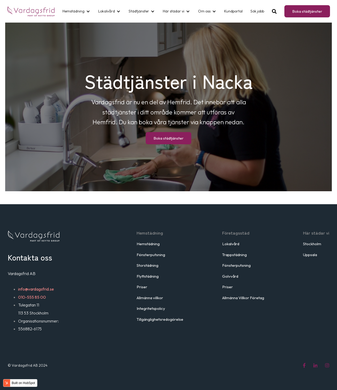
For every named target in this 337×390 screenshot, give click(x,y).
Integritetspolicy (151, 308)
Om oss (204, 11)
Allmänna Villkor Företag (243, 297)
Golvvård (230, 276)
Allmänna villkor (150, 297)
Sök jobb (257, 11)
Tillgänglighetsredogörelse (160, 319)
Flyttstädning (148, 276)
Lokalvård (106, 11)
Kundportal (233, 11)
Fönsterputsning (151, 254)
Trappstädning (234, 254)
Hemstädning (73, 11)
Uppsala (310, 254)
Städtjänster (139, 11)
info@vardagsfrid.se (36, 289)
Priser (142, 286)
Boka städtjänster (307, 11)
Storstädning (147, 265)
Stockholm (312, 243)
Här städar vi (173, 11)
